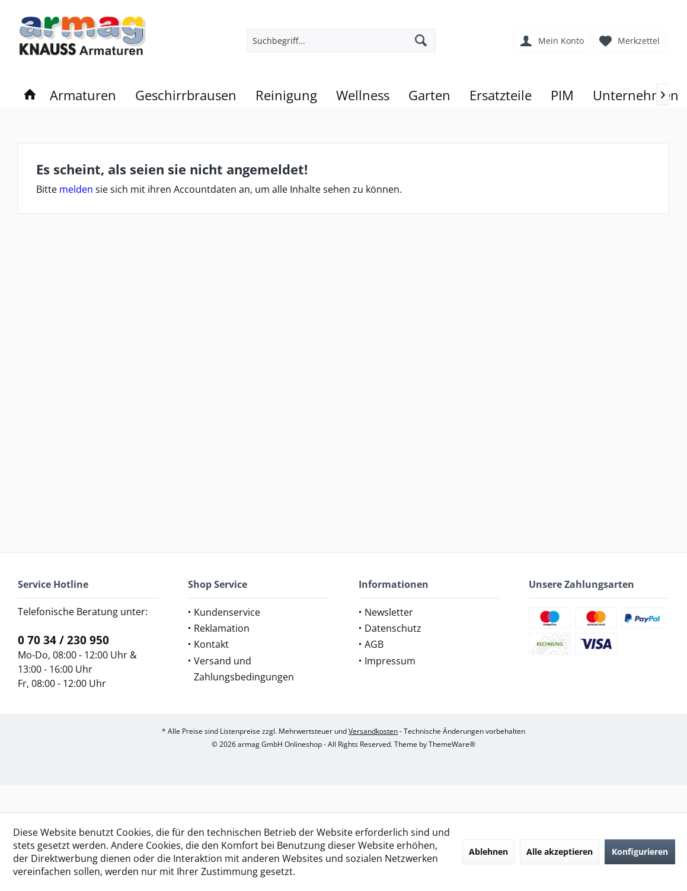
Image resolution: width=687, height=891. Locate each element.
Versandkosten (373, 731)
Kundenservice (227, 612)
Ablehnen (488, 851)
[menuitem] (631, 40)
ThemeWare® (452, 744)
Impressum (390, 660)
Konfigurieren (640, 851)
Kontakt (211, 644)
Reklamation (222, 628)
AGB (374, 644)
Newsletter (389, 612)
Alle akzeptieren (559, 851)
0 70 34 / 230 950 (63, 640)
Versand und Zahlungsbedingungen (244, 668)
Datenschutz (393, 628)
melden (76, 189)
